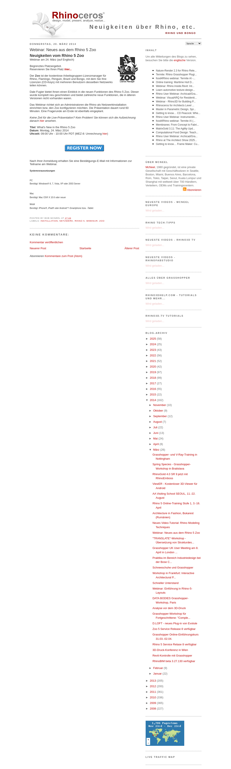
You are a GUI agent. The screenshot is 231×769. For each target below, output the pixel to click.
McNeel (150, 167)
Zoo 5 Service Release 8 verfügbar (174, 629)
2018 (153, 377)
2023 (153, 349)
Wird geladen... (155, 210)
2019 (153, 372)
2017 (153, 383)
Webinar (92, 221)
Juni (156, 433)
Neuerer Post (38, 248)
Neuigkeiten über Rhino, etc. (142, 27)
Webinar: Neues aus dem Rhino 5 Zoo (63, 50)
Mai (156, 438)
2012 (153, 686)
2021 (153, 361)
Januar (157, 673)
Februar (158, 668)
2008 (153, 708)
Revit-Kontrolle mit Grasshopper (172, 655)
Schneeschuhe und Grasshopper (172, 567)
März (156, 449)
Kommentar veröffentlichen (46, 242)
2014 (153, 400)
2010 (153, 697)
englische (180, 60)
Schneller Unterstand (165, 583)
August (158, 421)
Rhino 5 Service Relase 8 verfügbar (174, 644)
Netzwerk (66, 221)
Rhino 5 (80, 221)
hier (42, 120)
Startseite (85, 248)
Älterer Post (132, 248)
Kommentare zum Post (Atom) (63, 256)
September (160, 416)
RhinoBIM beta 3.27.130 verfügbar (173, 661)
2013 (153, 680)
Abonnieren (192, 189)
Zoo (101, 221)
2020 (153, 366)
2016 (153, 389)
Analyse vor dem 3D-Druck (169, 608)
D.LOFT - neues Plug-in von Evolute (174, 623)
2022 (153, 355)
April (156, 444)
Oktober (158, 410)
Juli (155, 427)
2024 (153, 344)
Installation (49, 221)
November (160, 405)
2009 (153, 703)
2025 (153, 338)
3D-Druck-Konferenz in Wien (170, 650)
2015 (153, 394)
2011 (153, 691)
